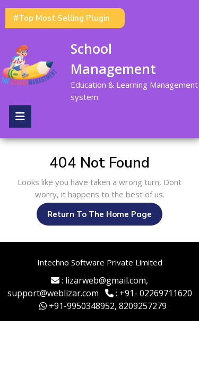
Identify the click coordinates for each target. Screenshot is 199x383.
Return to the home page (104, 217)
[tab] (20, 116)
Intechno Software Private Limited (99, 262)
